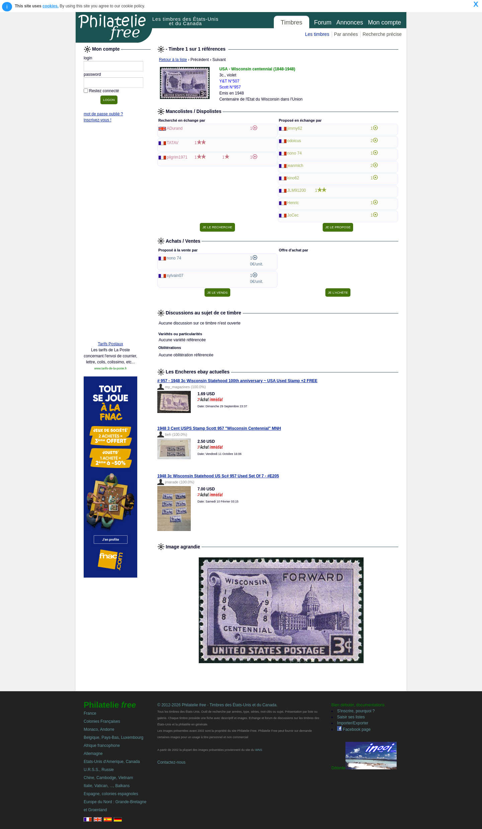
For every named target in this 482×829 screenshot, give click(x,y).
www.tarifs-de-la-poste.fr (110, 368)
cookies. (51, 6)
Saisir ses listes (351, 717)
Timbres (291, 22)
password (92, 74)
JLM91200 (296, 190)
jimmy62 (294, 128)
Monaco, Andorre (99, 729)
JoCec (293, 215)
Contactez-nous (171, 762)
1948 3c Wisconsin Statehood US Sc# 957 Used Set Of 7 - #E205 (218, 476)
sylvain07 (175, 275)
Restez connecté (104, 90)
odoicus (294, 140)
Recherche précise (382, 34)
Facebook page (354, 729)
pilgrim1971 (177, 157)
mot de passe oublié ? (103, 114)
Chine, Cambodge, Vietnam (108, 777)
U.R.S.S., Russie (99, 769)
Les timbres (317, 34)
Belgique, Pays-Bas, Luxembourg (113, 737)
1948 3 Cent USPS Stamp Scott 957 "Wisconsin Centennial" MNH (219, 428)
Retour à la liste (173, 59)
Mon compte (384, 22)
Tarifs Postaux (110, 344)
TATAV (172, 142)
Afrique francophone (102, 745)
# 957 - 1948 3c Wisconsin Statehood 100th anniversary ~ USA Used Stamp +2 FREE (237, 380)
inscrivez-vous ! (97, 120)
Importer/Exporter (352, 723)
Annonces (349, 22)
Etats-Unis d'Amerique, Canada (112, 761)
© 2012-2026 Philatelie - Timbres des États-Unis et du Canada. (217, 705)
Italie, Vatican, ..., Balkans (107, 785)
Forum (322, 22)
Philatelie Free (114, 27)
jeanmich (295, 165)
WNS (258, 750)
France (90, 713)
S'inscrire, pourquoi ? (356, 711)
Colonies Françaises (102, 721)
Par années (346, 34)
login (88, 58)
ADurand (174, 128)
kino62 (293, 178)
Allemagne (93, 753)
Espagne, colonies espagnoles (111, 793)
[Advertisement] (110, 233)
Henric (293, 202)
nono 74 (294, 153)
